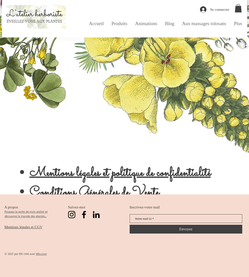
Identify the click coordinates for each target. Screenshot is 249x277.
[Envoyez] (186, 229)
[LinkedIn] (96, 214)
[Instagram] (72, 214)
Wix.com (41, 254)
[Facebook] (84, 214)
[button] (238, 8)
